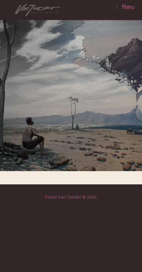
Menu (125, 7)
